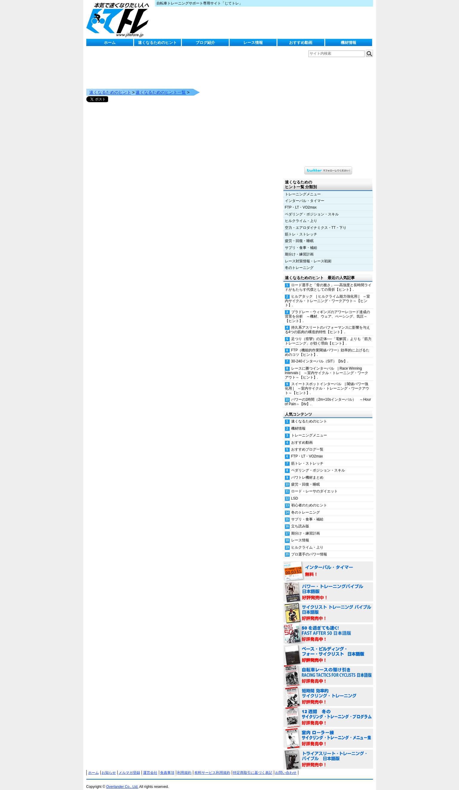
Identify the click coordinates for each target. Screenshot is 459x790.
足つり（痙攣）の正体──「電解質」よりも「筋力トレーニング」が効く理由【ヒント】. (328, 335)
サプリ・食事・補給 (301, 242)
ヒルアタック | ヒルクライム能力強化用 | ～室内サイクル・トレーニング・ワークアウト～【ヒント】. (327, 294)
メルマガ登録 (129, 767)
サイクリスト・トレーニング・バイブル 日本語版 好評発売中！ (328, 607)
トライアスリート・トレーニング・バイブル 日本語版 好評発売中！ (328, 753)
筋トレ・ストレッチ (301, 228)
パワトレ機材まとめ (307, 471)
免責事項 (167, 767)
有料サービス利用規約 (212, 767)
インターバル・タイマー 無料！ (328, 565)
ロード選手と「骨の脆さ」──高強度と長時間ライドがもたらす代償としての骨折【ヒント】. (328, 281)
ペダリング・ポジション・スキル (312, 208)
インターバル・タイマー (304, 195)
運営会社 (150, 767)
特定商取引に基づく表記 (252, 767)
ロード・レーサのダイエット (314, 485)
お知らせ (109, 767)
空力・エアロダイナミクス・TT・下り (316, 222)
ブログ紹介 (205, 42)
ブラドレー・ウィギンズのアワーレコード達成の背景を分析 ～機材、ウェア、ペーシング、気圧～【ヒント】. (327, 310)
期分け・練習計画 (299, 248)
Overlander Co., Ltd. (122, 781)
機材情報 (348, 42)
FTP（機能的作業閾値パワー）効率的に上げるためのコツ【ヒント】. (327, 346)
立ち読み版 (300, 520)
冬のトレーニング (299, 262)
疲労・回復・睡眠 (299, 235)
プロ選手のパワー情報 (309, 548)
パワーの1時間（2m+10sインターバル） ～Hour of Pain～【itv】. (328, 395)
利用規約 (184, 767)
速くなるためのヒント (157, 42)
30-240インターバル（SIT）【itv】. (319, 355)
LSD (294, 492)
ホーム (110, 42)
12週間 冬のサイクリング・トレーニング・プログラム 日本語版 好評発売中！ (328, 711)
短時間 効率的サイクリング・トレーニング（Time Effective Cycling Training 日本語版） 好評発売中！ (328, 690)
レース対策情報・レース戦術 (308, 255)
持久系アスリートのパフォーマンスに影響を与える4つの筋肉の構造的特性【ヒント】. (327, 323)
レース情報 (253, 42)
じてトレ (119, 19)
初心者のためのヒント (309, 499)
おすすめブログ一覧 (307, 443)
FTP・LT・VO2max (301, 201)
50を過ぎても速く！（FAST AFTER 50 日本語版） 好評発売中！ (328, 628)
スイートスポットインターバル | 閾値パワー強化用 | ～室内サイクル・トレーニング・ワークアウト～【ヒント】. (327, 382)
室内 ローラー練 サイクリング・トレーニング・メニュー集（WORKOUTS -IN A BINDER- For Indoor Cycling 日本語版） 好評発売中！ (328, 732)
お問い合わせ (286, 767)
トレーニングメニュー (303, 188)
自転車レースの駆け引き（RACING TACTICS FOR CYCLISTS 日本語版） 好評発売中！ (328, 669)
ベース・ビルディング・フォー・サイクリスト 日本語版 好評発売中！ (328, 649)
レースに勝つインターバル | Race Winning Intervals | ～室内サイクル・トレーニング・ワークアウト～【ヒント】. (327, 366)
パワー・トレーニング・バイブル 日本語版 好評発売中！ (328, 586)
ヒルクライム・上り (301, 215)
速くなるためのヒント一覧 (161, 86)
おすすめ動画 (300, 42)
